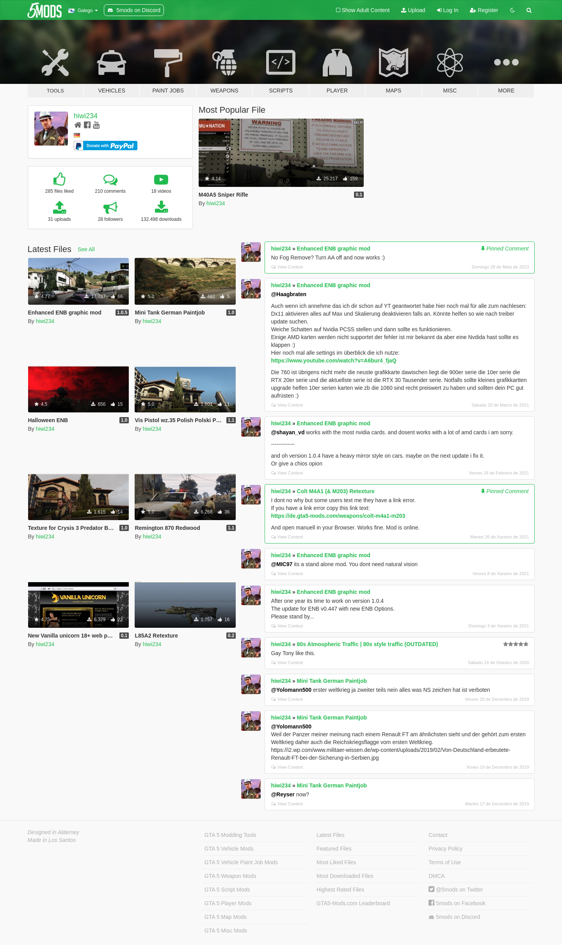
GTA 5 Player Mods (228, 903)
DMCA (437, 876)
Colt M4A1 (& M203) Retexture (336, 491)
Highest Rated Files (340, 889)
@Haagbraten (288, 294)
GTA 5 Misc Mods (226, 930)
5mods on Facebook (457, 903)
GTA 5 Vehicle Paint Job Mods (241, 862)
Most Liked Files (336, 862)
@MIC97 (281, 564)
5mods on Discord (454, 917)
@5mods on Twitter (456, 889)
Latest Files (331, 835)
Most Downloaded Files (345, 876)
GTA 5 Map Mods (226, 917)
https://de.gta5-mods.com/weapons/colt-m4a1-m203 (338, 516)
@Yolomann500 (291, 690)
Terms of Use (445, 862)
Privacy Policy (445, 849)
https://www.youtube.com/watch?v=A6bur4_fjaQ (333, 360)
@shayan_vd (287, 432)
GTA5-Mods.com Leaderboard (353, 903)
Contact (438, 835)
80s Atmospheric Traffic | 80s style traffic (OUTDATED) (367, 644)
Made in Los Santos (52, 840)
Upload (413, 10)
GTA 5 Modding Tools (230, 835)
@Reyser (282, 794)
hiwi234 (86, 116)
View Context (287, 267)
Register (484, 10)
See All (86, 249)
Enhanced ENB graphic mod (333, 248)
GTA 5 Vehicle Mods (229, 849)
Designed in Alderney (54, 832)
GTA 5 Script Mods (227, 889)
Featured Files (334, 849)
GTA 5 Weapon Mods (230, 876)
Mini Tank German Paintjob (332, 681)
